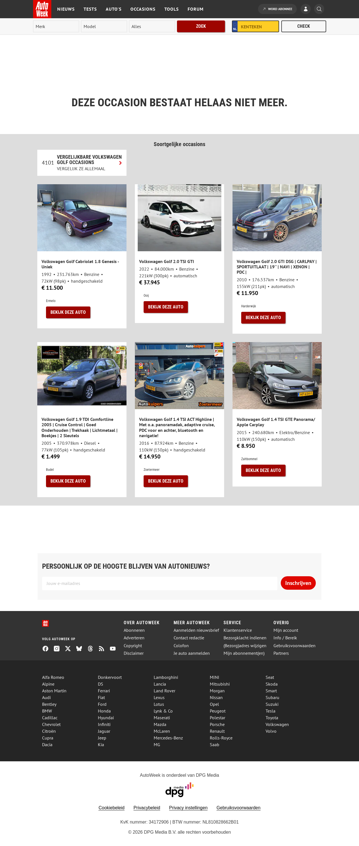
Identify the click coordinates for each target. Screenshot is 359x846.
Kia (101, 744)
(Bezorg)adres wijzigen (245, 645)
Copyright (133, 645)
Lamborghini (166, 677)
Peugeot (217, 711)
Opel (214, 704)
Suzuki (272, 704)
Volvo (271, 731)
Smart (271, 690)
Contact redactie (189, 637)
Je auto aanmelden (192, 653)
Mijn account (285, 630)
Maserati (162, 717)
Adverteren (134, 637)
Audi (46, 697)
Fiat (101, 697)
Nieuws (66, 9)
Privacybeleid (147, 807)
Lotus (159, 704)
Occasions (142, 9)
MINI (214, 677)
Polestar (217, 717)
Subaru (272, 697)
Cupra (47, 738)
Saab (214, 744)
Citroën (49, 731)
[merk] (56, 26)
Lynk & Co (163, 711)
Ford (102, 704)
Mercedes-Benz (168, 738)
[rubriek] (152, 26)
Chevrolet (51, 724)
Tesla (270, 711)
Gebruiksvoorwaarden (294, 645)
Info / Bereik (285, 637)
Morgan (217, 690)
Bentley (49, 704)
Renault (217, 731)
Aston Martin (54, 690)
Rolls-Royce (221, 738)
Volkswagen (277, 724)
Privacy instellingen (188, 807)
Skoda (272, 684)
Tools (171, 9)
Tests (90, 9)
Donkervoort (110, 677)
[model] (104, 26)
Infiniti (104, 724)
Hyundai (106, 717)
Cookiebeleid (111, 807)
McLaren (162, 731)
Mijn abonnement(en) (244, 653)
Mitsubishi (220, 684)
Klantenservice (238, 630)
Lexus (159, 697)
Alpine (48, 684)
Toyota (272, 717)
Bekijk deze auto (68, 312)
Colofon (181, 645)
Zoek (201, 26)
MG (157, 744)
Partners (281, 653)
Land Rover (164, 690)
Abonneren (134, 630)
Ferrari (104, 690)
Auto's (113, 9)
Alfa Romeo (53, 677)
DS (100, 684)
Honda (104, 711)
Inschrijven (298, 583)
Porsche (217, 724)
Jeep (102, 738)
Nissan (216, 697)
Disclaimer (134, 653)
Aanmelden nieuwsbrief (196, 630)
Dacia (47, 744)
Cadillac (49, 717)
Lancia (160, 684)
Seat (270, 677)
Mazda (160, 724)
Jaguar (104, 731)
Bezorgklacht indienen (245, 637)
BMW (47, 711)
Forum (196, 9)
